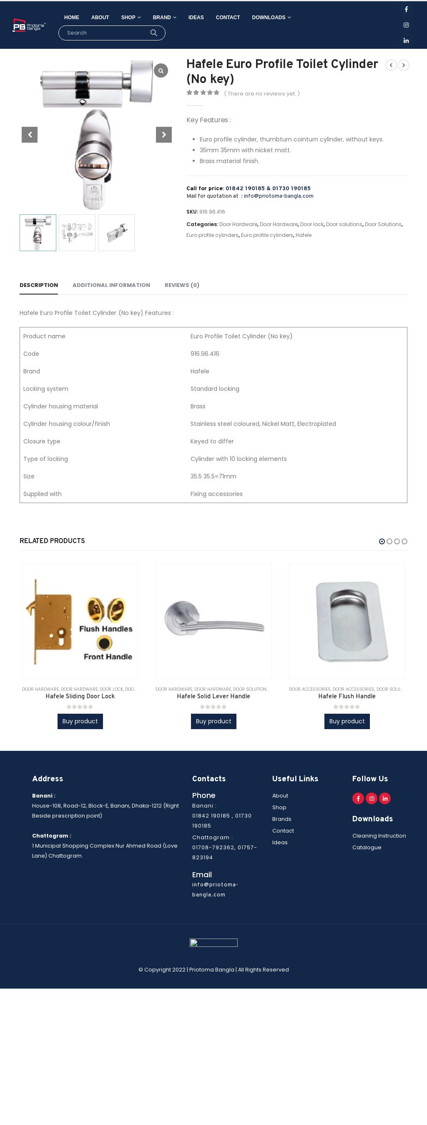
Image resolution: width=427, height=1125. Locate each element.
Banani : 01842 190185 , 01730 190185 (222, 815)
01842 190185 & (249, 188)
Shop (128, 17)
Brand (162, 17)
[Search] (153, 33)
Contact (228, 17)
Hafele (303, 235)
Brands (281, 819)
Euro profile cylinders (212, 235)
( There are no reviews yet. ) (262, 94)
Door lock (312, 224)
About (100, 17)
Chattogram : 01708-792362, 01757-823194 (224, 847)
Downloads (269, 17)
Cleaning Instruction (379, 836)
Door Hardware (238, 224)
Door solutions (344, 224)
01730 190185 (291, 188)
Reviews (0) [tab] (182, 285)
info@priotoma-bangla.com (279, 196)
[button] (382, 541)
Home (71, 17)
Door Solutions (383, 224)
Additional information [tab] (111, 285)
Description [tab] (39, 285)
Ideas (196, 17)
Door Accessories (310, 689)
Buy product (80, 721)
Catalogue (367, 847)
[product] (80, 621)
